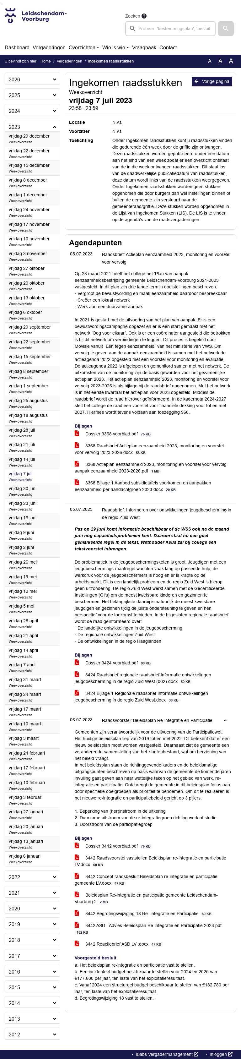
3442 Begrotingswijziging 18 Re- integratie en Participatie (144, 913)
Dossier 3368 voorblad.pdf (114, 434)
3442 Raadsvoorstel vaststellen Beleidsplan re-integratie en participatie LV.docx (150, 861)
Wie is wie (113, 47)
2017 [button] (14, 956)
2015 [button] (14, 987)
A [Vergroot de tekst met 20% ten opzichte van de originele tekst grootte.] (220, 61)
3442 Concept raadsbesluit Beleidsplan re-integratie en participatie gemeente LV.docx (146, 880)
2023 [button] (14, 127)
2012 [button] (14, 1034)
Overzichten (82, 47)
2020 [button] (14, 908)
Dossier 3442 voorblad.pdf (114, 846)
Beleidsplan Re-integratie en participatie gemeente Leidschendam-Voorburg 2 (146, 898)
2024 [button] (14, 111)
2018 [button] (14, 940)
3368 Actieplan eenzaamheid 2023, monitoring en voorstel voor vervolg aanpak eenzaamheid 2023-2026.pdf (151, 468)
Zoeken (132, 16)
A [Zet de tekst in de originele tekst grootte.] (210, 61)
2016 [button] (14, 971)
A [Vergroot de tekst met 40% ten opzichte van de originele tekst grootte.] (231, 61)
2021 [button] (14, 893)
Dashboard (17, 47)
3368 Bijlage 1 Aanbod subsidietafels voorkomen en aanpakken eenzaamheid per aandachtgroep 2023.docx (143, 486)
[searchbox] (170, 28)
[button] (226, 28)
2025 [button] (14, 95)
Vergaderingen (49, 47)
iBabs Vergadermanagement (166, 1054)
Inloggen (220, 1054)
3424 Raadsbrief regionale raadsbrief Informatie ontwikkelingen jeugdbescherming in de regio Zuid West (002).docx (143, 678)
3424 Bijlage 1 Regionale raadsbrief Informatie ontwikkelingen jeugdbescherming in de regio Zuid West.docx (141, 697)
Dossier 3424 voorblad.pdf (114, 663)
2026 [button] (14, 79)
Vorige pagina (212, 81)
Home (45, 61)
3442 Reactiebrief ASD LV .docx (119, 944)
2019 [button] (14, 924)
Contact (168, 47)
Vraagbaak (144, 47)
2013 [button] (14, 1019)
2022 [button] (14, 877)
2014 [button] (14, 1003)
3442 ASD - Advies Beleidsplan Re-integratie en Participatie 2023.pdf (148, 929)
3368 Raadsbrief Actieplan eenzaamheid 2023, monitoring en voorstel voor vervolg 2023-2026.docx (149, 449)
